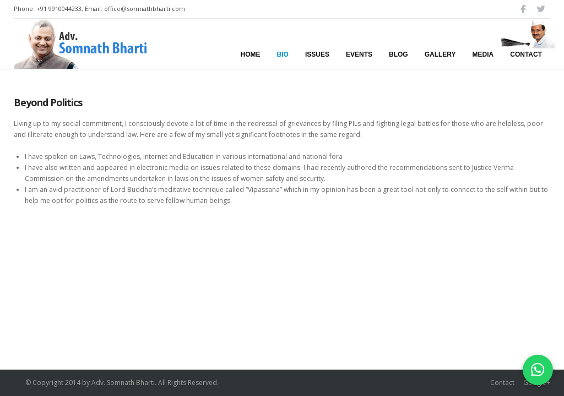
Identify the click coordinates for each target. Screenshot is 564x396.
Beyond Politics (48, 102)
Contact (502, 382)
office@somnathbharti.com (144, 8)
